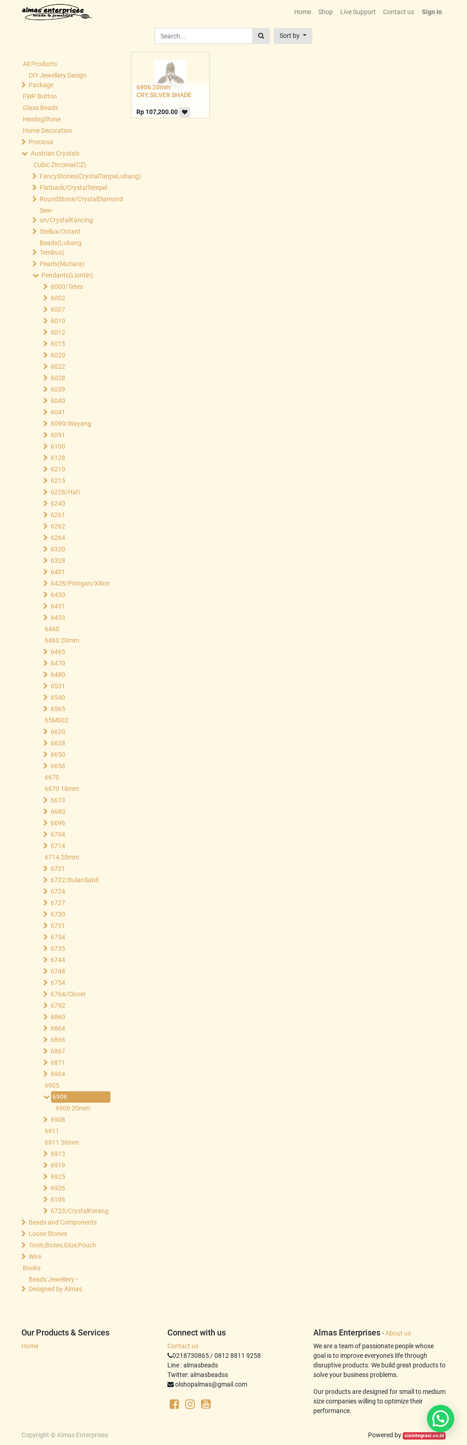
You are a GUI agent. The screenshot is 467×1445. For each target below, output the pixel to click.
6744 (58, 959)
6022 (58, 366)
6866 (58, 1039)
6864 (58, 1028)
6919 (58, 1165)
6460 (52, 629)
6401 (58, 572)
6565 (58, 708)
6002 (58, 298)
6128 (58, 457)
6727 (58, 902)
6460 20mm (62, 640)
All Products (40, 64)
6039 (58, 389)
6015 (58, 343)
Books (32, 1268)
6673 (58, 800)
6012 (58, 332)
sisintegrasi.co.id (424, 1436)
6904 (58, 1074)
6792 (58, 1005)
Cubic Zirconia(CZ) (60, 164)
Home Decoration (47, 130)
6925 (58, 1176)
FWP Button (40, 96)
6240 (58, 503)
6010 (58, 321)
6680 (58, 811)
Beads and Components (63, 1222)
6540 (58, 697)
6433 (58, 617)
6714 (58, 845)
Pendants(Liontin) (67, 275)
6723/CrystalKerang (80, 1211)
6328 (58, 560)
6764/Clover (68, 994)
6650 (58, 754)
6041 (58, 412)
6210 (58, 469)
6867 (58, 1051)
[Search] (261, 36)
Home (29, 1346)
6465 (58, 651)
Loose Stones (48, 1233)
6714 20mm (62, 857)
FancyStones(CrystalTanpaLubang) (73, 176)
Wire (35, 1256)
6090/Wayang (71, 423)
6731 (58, 925)
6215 (58, 480)
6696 (58, 823)
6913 (58, 1153)
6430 (58, 594)
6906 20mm (73, 1108)
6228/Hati (65, 492)
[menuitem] (303, 12)
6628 (58, 743)
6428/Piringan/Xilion (80, 583)
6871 (58, 1062)
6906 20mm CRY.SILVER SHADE (164, 91)
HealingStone (42, 119)
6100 (58, 446)
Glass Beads (40, 107)
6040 (58, 400)
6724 (58, 891)
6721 (58, 868)
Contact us (182, 1346)
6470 (58, 663)
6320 (58, 549)
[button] (293, 36)
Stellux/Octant (60, 231)
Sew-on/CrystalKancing (66, 215)
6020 (58, 355)
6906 (59, 1096)
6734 (58, 937)
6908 (58, 1119)
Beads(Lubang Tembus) (61, 247)
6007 (58, 309)
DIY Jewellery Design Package (58, 80)
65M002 (56, 720)
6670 (52, 777)
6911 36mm (62, 1142)
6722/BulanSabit (75, 880)
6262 (58, 526)
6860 (58, 1017)
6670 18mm (62, 788)
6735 (58, 948)
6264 (58, 537)
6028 (58, 378)
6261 (58, 514)
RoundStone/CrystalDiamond (73, 199)
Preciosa (41, 142)
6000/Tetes (67, 286)
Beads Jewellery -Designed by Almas (55, 1284)
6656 (58, 766)
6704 (58, 834)
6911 (52, 1131)
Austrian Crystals (55, 153)
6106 (58, 1199)
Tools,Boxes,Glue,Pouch (62, 1245)
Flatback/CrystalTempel (73, 187)
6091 (58, 435)
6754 (58, 982)
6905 (52, 1085)
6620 (58, 731)
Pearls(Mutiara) (62, 263)
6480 (58, 674)
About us (398, 1333)
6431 (58, 606)
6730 (58, 914)
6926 (58, 1188)
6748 (58, 971)
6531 (58, 686)
